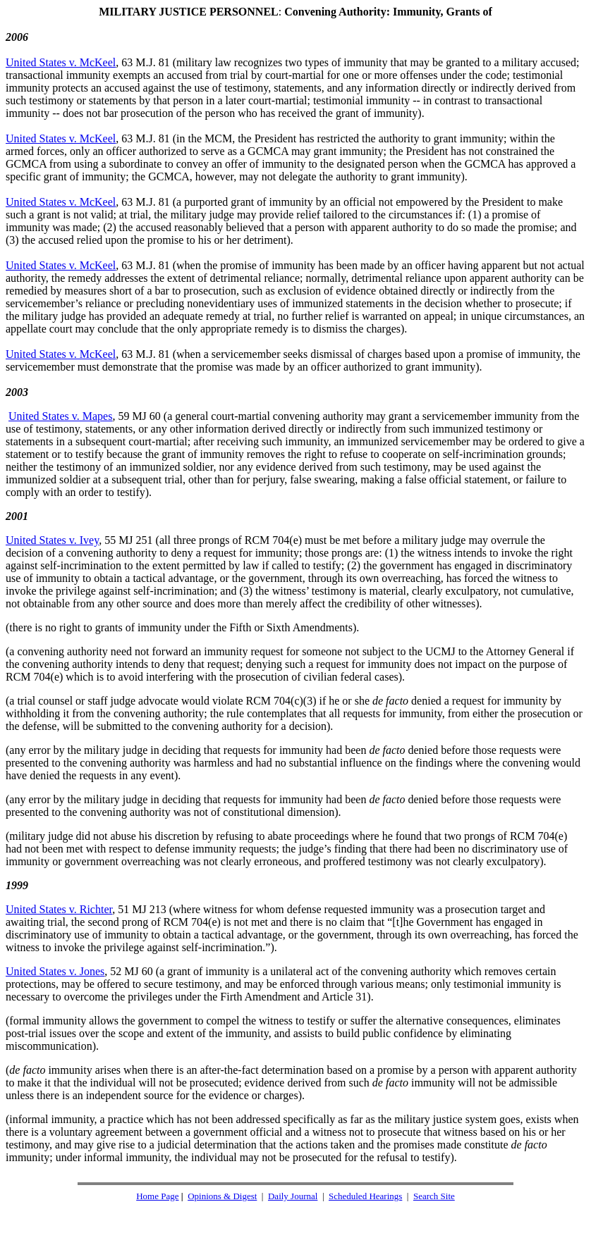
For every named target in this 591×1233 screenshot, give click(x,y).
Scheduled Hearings (365, 1196)
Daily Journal (292, 1196)
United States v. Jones (55, 971)
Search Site (434, 1196)
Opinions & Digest (222, 1196)
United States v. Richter (59, 909)
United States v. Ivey (52, 540)
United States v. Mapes (60, 416)
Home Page (157, 1196)
